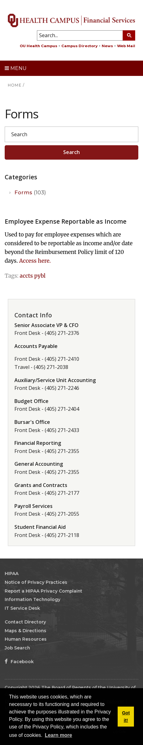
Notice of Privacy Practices (36, 582)
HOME (15, 85)
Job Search (17, 647)
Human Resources (26, 639)
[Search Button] (129, 35)
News (107, 46)
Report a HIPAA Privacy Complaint (43, 591)
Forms (30, 192)
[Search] (71, 134)
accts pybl (33, 275)
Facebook (19, 661)
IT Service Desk (22, 608)
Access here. (35, 260)
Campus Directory (79, 46)
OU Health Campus (38, 46)
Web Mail (126, 46)
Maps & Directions (25, 630)
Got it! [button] (126, 716)
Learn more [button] (58, 735)
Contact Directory (25, 621)
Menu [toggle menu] (16, 68)
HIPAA (11, 573)
